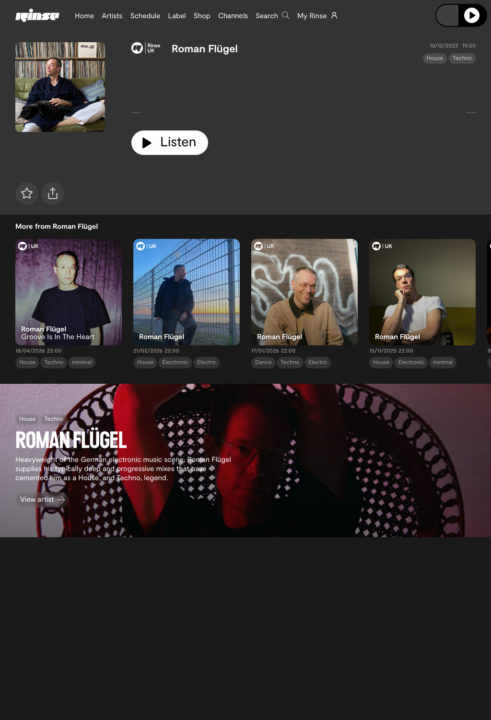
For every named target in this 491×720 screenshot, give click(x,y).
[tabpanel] (303, 93)
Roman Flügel (205, 48)
